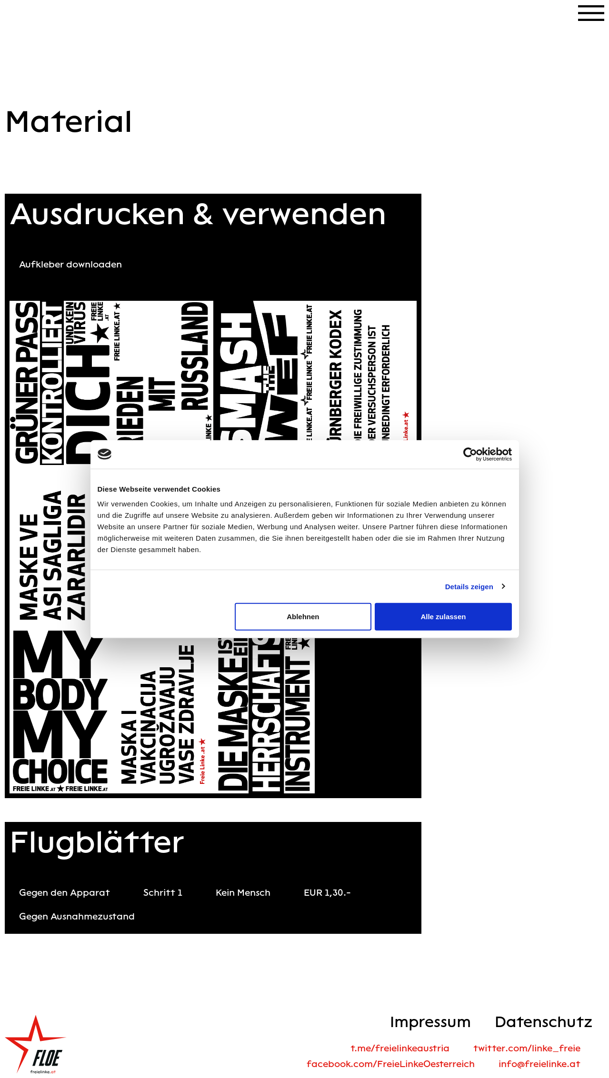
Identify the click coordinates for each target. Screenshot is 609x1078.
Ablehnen (303, 617)
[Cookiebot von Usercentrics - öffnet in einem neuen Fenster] (470, 454)
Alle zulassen (443, 617)
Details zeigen (469, 586)
